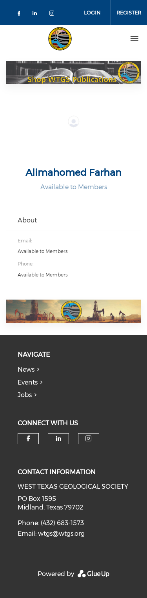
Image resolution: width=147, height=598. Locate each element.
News (26, 369)
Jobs (25, 395)
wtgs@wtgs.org (61, 533)
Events (28, 382)
